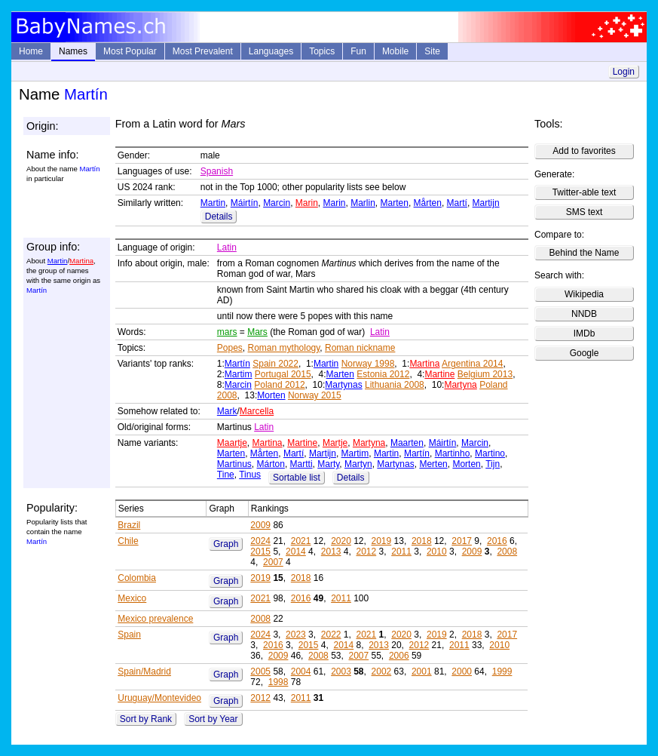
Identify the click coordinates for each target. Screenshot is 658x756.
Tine (225, 474)
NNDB (584, 314)
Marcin (276, 203)
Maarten (407, 443)
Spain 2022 (275, 363)
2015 (260, 551)
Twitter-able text (584, 192)
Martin (212, 203)
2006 (399, 655)
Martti (301, 464)
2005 (260, 671)
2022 (331, 634)
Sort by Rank (146, 719)
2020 (341, 541)
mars (227, 332)
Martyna (460, 385)
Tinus (250, 474)
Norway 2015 (314, 395)
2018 (422, 541)
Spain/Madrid (144, 671)
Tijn (492, 464)
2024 (260, 541)
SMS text (584, 212)
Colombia (137, 578)
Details (219, 216)
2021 (301, 541)
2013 (331, 551)
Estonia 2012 (383, 374)
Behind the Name (584, 252)
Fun (358, 51)
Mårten (428, 203)
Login (624, 71)
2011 (401, 551)
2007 (273, 562)
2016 (497, 541)
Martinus (234, 464)
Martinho (452, 453)
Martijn (486, 203)
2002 (382, 671)
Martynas (343, 385)
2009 (260, 525)
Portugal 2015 (283, 374)
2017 (461, 541)
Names (73, 51)
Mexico (132, 598)
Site (432, 51)
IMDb (584, 333)
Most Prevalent (203, 51)
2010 (437, 551)
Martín (237, 363)
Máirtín (245, 203)
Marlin (362, 203)
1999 (502, 671)
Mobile (395, 51)
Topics (322, 51)
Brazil (129, 525)
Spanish (216, 171)
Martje (335, 443)
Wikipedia (584, 294)
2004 (301, 671)
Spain (129, 634)
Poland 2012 (279, 385)
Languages (271, 51)
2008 (507, 551)
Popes (230, 348)
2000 (461, 671)
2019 (382, 541)
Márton (271, 464)
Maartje (232, 443)
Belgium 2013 (485, 374)
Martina (81, 261)
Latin (227, 247)
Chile (128, 541)
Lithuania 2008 (394, 385)
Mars (257, 332)
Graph (225, 544)
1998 (278, 682)
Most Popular (130, 51)
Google (584, 353)
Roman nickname (360, 348)
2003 (341, 671)
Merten (433, 464)
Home (31, 51)
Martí (457, 203)
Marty (328, 464)
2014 (296, 551)
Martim (238, 374)
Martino (490, 453)
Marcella (257, 411)
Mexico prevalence (155, 618)
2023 (296, 634)
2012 (367, 551)
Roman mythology (284, 348)
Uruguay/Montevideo (159, 698)
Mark (227, 411)
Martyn (358, 464)
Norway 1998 (368, 363)
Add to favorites (583, 151)
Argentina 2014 (472, 363)
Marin (306, 203)
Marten (395, 203)
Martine (439, 374)
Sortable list (296, 477)
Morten (271, 395)
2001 (422, 671)
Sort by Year (212, 719)
